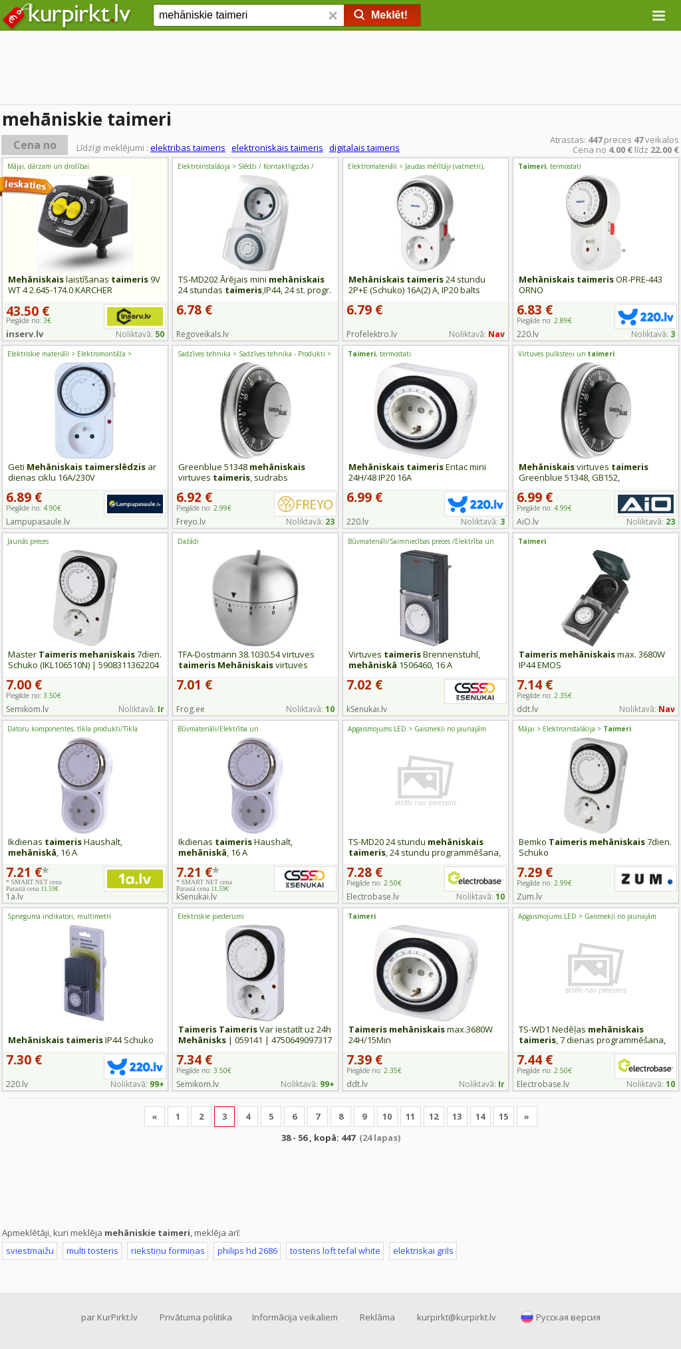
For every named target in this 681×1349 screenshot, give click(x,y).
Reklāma (377, 1317)
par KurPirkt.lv (109, 1317)
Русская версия (568, 1317)
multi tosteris (92, 1251)
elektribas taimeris (187, 148)
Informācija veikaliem (295, 1317)
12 (433, 1116)
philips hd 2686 (247, 1251)
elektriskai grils (423, 1251)
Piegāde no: (33, 508)
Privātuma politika (196, 1317)
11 (410, 1116)
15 (503, 1116)
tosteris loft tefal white (335, 1251)
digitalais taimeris (364, 148)
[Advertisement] (340, 70)
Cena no (35, 145)
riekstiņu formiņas (168, 1251)
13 (457, 1116)
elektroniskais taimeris (277, 148)
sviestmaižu (30, 1251)
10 (387, 1116)
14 (480, 1116)
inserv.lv (24, 334)
